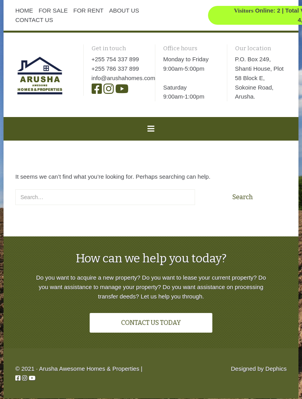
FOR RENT (89, 10)
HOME (24, 10)
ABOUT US (124, 10)
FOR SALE (53, 10)
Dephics (276, 369)
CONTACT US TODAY (151, 323)
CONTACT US (34, 19)
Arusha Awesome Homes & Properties (89, 369)
